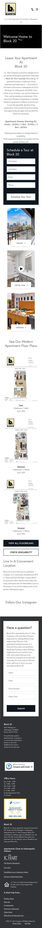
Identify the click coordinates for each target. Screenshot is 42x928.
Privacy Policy (17, 923)
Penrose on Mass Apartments (13, 877)
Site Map (27, 923)
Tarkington (21, 466)
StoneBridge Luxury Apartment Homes (16, 872)
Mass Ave (7, 902)
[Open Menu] (37, 9)
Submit (21, 708)
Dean (21, 405)
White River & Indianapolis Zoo (14, 916)
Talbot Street (8, 912)
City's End (7, 868)
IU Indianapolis (8, 905)
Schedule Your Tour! (21, 196)
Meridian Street (9, 899)
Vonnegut (21, 528)
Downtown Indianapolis (11, 909)
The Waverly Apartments (12, 863)
